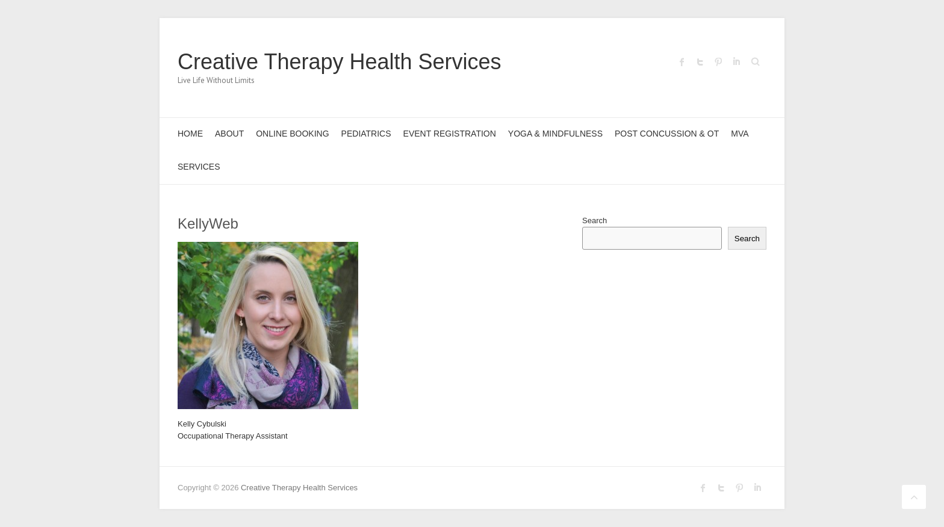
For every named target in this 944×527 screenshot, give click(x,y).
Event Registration (449, 133)
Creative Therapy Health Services (340, 61)
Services (199, 166)
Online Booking (292, 133)
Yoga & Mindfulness (555, 133)
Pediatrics (366, 133)
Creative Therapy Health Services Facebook (682, 62)
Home (190, 133)
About (229, 133)
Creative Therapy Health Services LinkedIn (736, 62)
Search (594, 220)
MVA (739, 133)
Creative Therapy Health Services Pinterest (718, 62)
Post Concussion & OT (667, 133)
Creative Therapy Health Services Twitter (700, 62)
